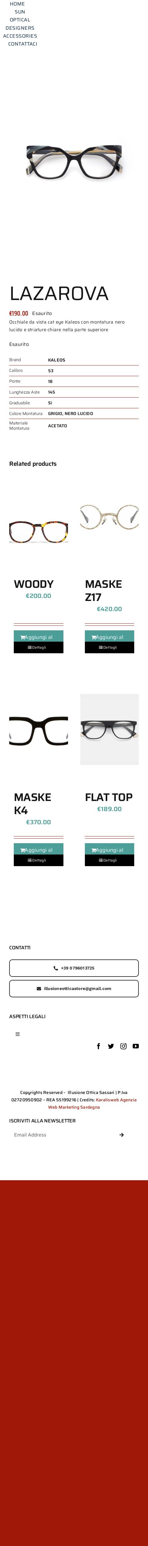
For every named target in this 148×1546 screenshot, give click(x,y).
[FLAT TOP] (109, 729)
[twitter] (111, 1046)
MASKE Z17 (103, 590)
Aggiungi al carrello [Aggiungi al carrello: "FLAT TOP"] (109, 854)
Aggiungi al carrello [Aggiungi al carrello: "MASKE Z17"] (109, 641)
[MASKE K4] (38, 729)
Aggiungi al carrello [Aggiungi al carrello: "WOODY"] (38, 641)
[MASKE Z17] (109, 516)
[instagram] (123, 1046)
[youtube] (136, 1046)
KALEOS (56, 360)
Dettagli (39, 647)
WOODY (33, 584)
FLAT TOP (109, 797)
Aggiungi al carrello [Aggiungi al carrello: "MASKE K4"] (38, 854)
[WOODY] (38, 516)
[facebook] (99, 1046)
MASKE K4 (32, 803)
